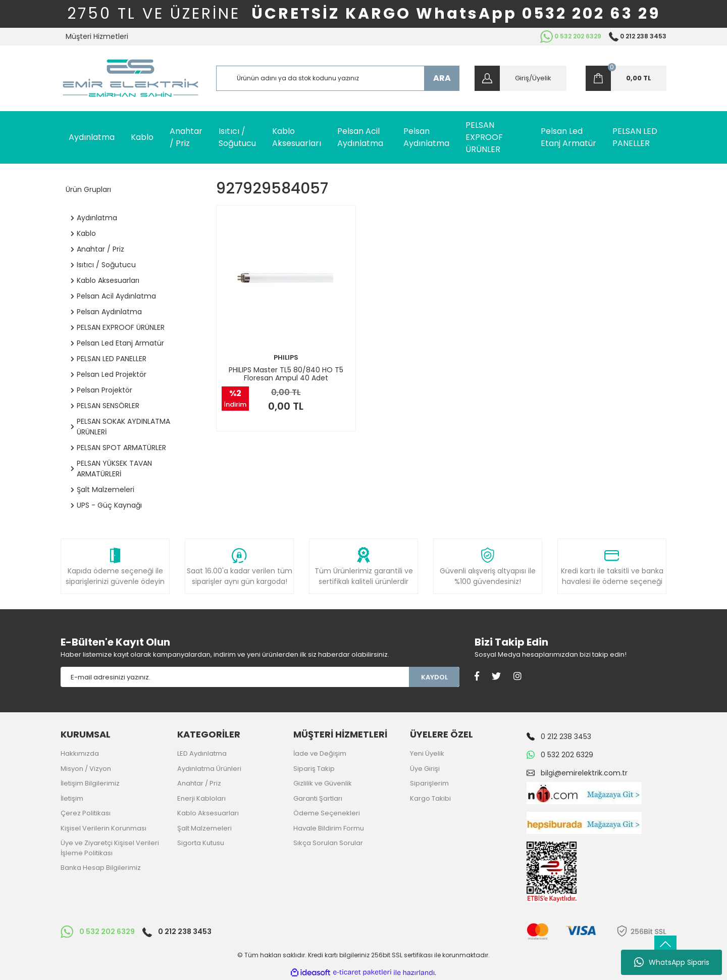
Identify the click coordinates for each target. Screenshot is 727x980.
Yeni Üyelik (427, 753)
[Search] (338, 78)
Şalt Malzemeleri (204, 828)
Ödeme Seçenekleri (326, 813)
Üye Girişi (425, 768)
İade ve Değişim (319, 753)
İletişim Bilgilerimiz (90, 783)
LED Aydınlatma (202, 753)
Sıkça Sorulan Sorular (328, 843)
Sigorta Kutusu (200, 843)
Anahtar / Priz (199, 783)
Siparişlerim (429, 783)
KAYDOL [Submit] (434, 677)
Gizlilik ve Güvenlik (322, 783)
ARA (442, 78)
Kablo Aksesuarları (208, 813)
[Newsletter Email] (235, 677)
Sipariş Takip (314, 768)
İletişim (72, 798)
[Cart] (626, 78)
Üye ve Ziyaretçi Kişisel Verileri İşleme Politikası (110, 848)
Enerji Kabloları (201, 798)
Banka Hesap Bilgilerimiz (101, 867)
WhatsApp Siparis (671, 962)
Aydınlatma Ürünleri (209, 768)
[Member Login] (520, 78)
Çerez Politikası (86, 813)
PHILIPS (286, 357)
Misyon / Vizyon (86, 768)
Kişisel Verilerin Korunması (103, 828)
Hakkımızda (80, 753)
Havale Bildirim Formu (328, 828)
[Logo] (130, 78)
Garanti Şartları (317, 798)
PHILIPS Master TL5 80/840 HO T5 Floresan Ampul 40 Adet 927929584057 (286, 374)
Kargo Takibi (430, 798)
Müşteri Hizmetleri (97, 36)
